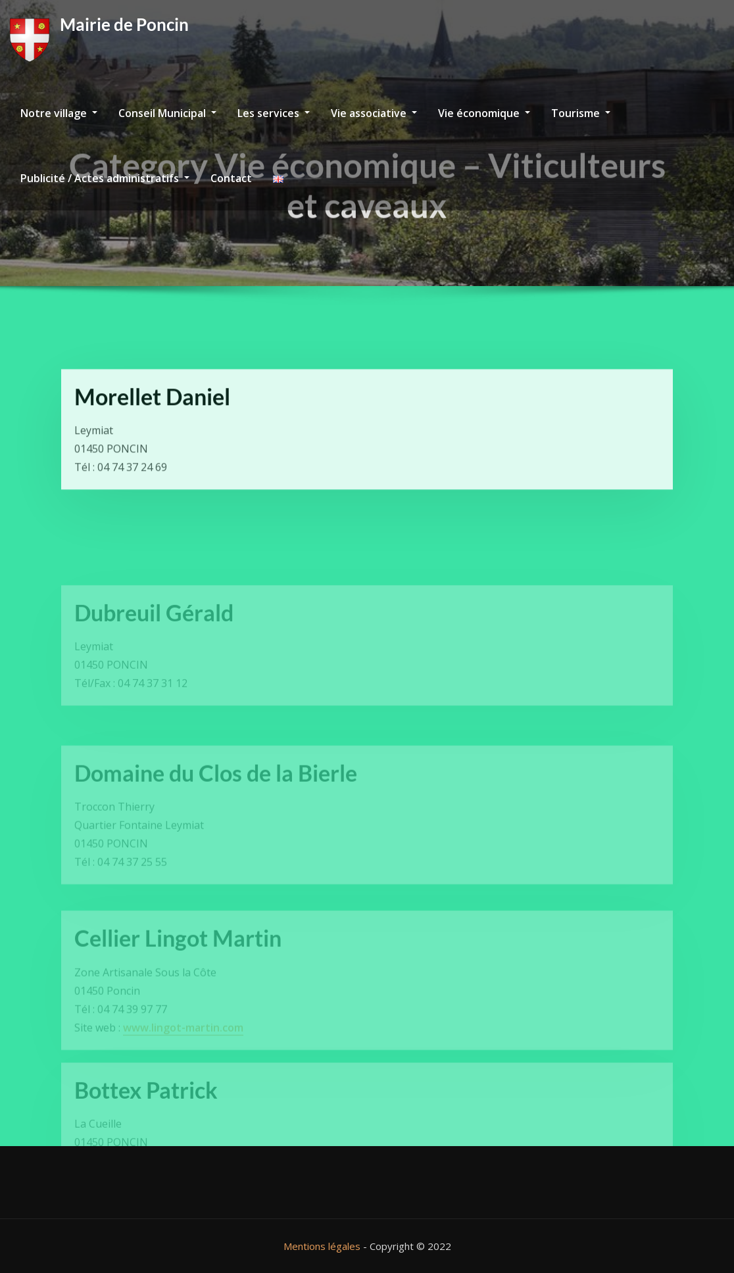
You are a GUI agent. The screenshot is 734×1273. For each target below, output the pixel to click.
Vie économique (484, 113)
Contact (231, 178)
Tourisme (580, 113)
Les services (273, 113)
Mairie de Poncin (124, 24)
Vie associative (374, 113)
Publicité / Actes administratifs (104, 178)
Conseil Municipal (167, 113)
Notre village (58, 113)
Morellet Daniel (152, 420)
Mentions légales (321, 1246)
